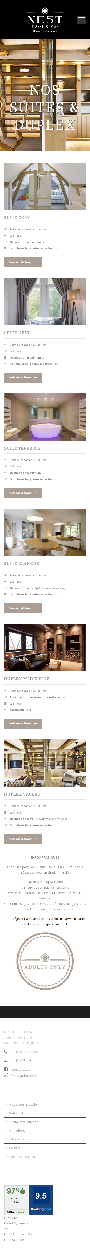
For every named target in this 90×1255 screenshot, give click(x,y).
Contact (14, 1148)
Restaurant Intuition (23, 1122)
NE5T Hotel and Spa (18, 1234)
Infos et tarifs (19, 1139)
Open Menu (81, 20)
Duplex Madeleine (27, 679)
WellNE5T (16, 1113)
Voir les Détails (23, 262)
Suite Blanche (21, 564)
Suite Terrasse (22, 448)
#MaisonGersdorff (20, 1075)
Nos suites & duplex (23, 1104)
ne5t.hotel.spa (17, 1069)
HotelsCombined (16, 1239)
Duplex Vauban (22, 794)
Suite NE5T (17, 333)
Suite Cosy (17, 218)
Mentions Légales (22, 1156)
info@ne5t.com (18, 1060)
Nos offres (17, 1130)
